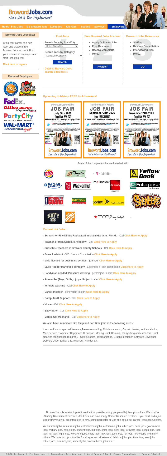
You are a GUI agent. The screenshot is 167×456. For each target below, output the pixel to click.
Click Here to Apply (135, 235)
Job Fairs (71, 26)
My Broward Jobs (37, 26)
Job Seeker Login (15, 454)
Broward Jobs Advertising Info (66, 454)
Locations (56, 26)
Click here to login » (15, 64)
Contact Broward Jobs (124, 454)
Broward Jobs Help (151, 454)
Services (99, 26)
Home (5, 26)
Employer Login (37, 454)
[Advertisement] (84, 375)
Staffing (85, 26)
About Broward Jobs (97, 454)
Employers (117, 26)
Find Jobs (17, 26)
